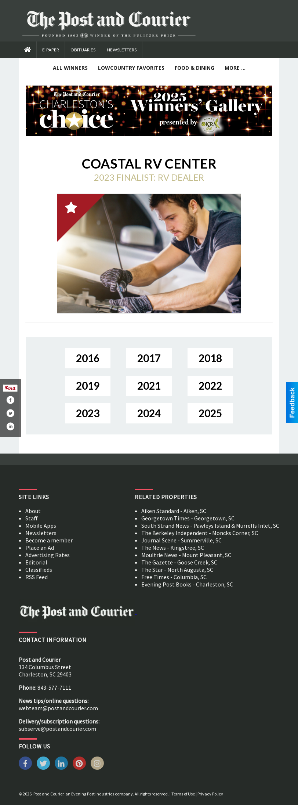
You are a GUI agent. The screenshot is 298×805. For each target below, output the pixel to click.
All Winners (70, 67)
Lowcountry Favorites (131, 67)
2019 (87, 385)
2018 (210, 358)
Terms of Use (183, 794)
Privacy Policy (210, 794)
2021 (149, 385)
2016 (87, 358)
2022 (210, 385)
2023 (87, 413)
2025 (210, 413)
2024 (149, 413)
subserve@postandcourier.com (57, 728)
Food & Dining (194, 67)
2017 (149, 358)
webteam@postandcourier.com (58, 708)
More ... (235, 67)
